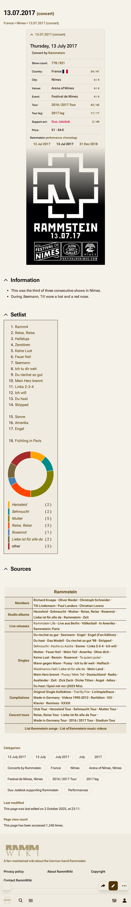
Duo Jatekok (61, 121)
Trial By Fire (81, 692)
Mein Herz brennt (29, 381)
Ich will (20, 393)
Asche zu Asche (62, 646)
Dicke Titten (84, 680)
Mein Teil (70, 652)
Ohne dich (101, 652)
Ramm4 (21, 327)
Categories (12, 748)
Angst (100, 680)
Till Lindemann (44, 606)
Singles (23, 660)
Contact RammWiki (18, 880)
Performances (78, 790)
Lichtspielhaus (103, 692)
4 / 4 (96, 79)
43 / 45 (95, 105)
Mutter (73, 611)
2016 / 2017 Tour (64, 105)
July (82, 757)
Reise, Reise (25, 333)
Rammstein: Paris (47, 629)
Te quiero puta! (90, 657)
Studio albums (18, 614)
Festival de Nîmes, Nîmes (25, 779)
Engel (19, 429)
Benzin (57, 657)
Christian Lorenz (91, 606)
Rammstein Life (44, 623)
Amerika (21, 423)
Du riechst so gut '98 (81, 640)
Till (42, 296)
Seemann (22, 363)
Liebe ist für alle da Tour (78, 715)
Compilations (19, 697)
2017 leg (58, 113)
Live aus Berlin (68, 623)
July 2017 (62, 757)
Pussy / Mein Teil (72, 674)
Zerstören (22, 345)
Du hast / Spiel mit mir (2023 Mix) (58, 686)
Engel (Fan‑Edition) (102, 635)
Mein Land (95, 669)
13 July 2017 (17, 757)
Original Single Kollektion (52, 692)
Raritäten (98, 697)
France (9, 23)
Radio (112, 674)
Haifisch (103, 663)
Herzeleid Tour (60, 709)
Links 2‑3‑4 (95, 646)
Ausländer (41, 680)
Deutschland (96, 674)
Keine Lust (23, 351)
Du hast (21, 399)
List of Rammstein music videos (83, 728)
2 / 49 (95, 121)
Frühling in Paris (28, 441)
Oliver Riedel (67, 600)
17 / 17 (95, 113)
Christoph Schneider (95, 600)
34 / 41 (95, 71)
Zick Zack (66, 680)
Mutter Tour (107, 709)
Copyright (98, 871)
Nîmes (21, 23)
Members (22, 603)
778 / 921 (58, 63)
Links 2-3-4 (24, 387)
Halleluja (22, 339)
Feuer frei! (23, 357)
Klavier (39, 703)
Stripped (21, 405)
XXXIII (65, 703)
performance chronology (61, 137)
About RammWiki (60, 871)
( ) (48, 504)
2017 (98, 757)
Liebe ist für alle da (47, 617)
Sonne (20, 417)
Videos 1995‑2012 (75, 697)
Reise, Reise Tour (46, 715)
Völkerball (89, 623)
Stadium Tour (105, 720)
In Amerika (107, 623)
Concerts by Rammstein (24, 768)
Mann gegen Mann (47, 663)
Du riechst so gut (29, 375)
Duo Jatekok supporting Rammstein (33, 790)
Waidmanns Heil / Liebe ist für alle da (59, 669)
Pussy (68, 663)
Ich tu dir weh (26, 369)
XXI (109, 697)
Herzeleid (41, 611)
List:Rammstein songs (41, 728)
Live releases (19, 626)
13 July (41, 757)
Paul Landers (67, 606)
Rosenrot (108, 611)
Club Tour (40, 709)
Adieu (111, 680)
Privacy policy (14, 871)
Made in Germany (47, 697)
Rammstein (56, 53)
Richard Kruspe (45, 600)
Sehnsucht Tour (85, 709)
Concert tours (19, 715)
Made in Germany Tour (50, 720)
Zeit (86, 617)
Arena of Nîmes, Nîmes (105, 768)
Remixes (52, 703)
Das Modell (55, 640)
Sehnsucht (58, 611)
